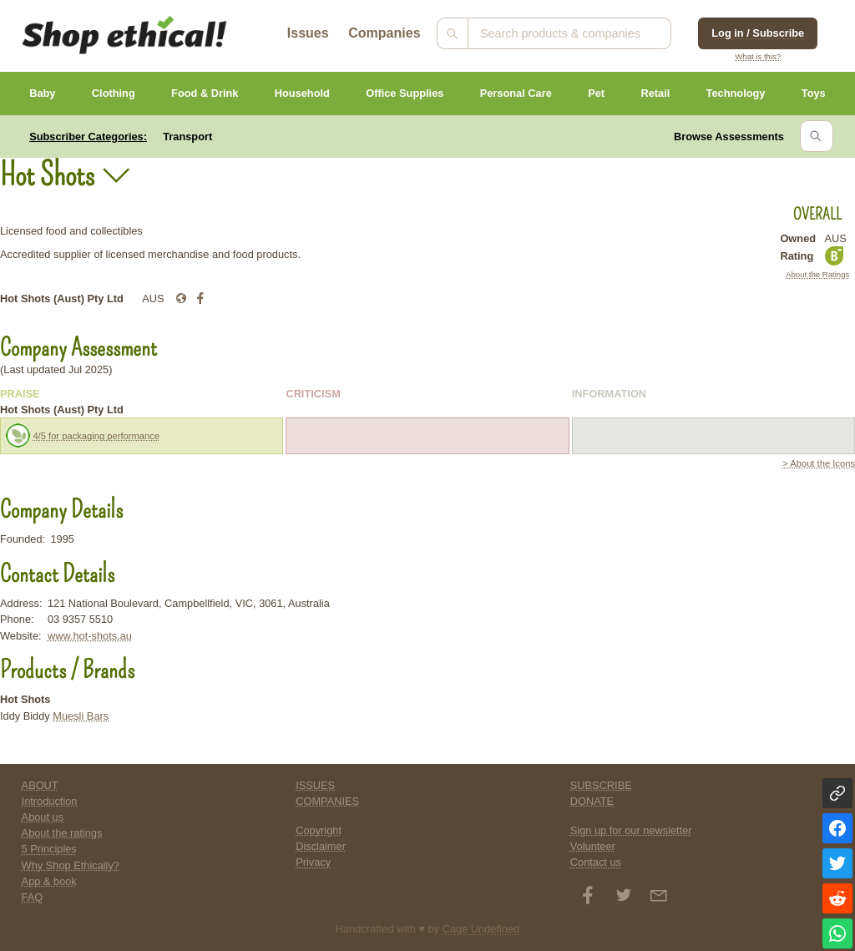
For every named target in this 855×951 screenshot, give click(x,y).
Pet (596, 93)
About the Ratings (817, 274)
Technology (736, 93)
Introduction (50, 801)
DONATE (592, 801)
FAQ (32, 897)
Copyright (318, 830)
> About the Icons (818, 463)
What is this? (758, 56)
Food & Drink (204, 93)
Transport (187, 136)
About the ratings (62, 833)
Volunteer (592, 846)
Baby (42, 93)
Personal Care (516, 93)
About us (43, 817)
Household (302, 93)
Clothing (113, 93)
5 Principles (49, 848)
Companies (384, 33)
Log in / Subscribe (757, 33)
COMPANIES (327, 801)
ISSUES (315, 785)
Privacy (313, 862)
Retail (655, 93)
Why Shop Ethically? (70, 865)
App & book (49, 881)
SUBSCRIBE (601, 785)
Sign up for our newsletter (631, 830)
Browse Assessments (729, 136)
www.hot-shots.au (90, 636)
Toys (814, 93)
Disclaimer (321, 846)
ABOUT (40, 785)
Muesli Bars (81, 716)
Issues (308, 33)
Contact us (595, 862)
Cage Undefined (481, 929)
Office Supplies (404, 93)
